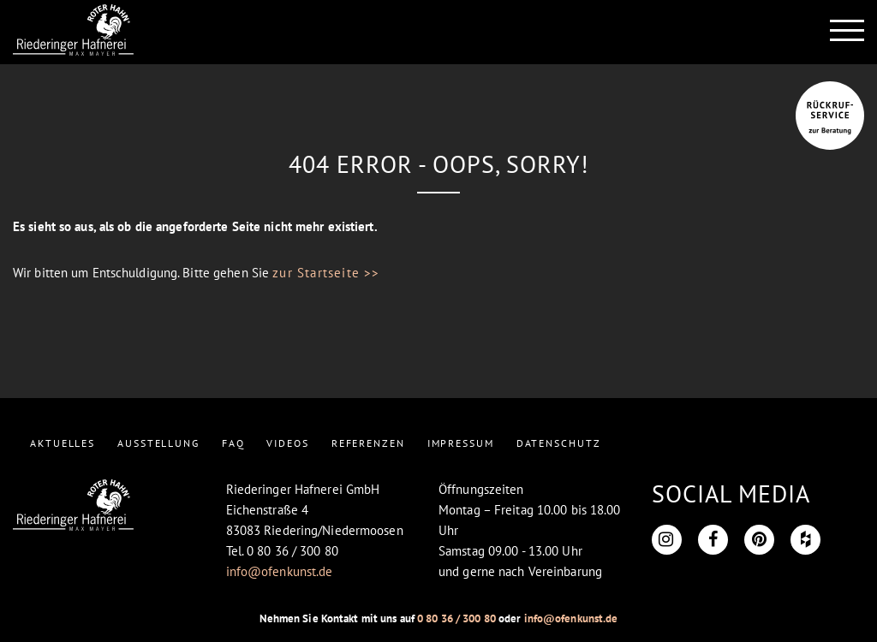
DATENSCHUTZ (558, 443)
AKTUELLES (62, 443)
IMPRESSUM (460, 443)
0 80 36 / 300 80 (456, 618)
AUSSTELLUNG (158, 443)
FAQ (233, 443)
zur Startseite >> (325, 273)
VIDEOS (287, 443)
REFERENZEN (368, 443)
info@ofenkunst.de (279, 571)
